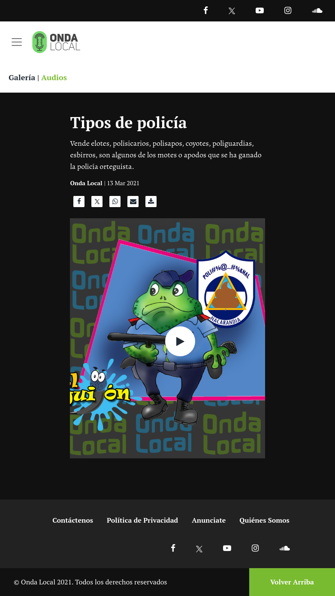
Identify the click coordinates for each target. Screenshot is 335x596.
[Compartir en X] (97, 203)
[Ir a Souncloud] (317, 10)
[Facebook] (205, 10)
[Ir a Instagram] (287, 10)
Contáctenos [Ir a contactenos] (72, 520)
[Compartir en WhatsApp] (115, 203)
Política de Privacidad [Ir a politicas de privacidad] (142, 520)
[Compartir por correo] (133, 203)
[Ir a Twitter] (232, 11)
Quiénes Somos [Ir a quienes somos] (264, 520)
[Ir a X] (199, 547)
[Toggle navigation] (16, 42)
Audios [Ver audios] (54, 77)
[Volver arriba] (289, 582)
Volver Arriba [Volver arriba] (292, 582)
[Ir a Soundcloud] (284, 547)
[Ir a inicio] (56, 42)
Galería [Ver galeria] (22, 77)
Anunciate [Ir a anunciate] (209, 520)
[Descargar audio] (151, 203)
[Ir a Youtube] (260, 10)
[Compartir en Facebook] (79, 203)
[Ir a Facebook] (173, 547)
